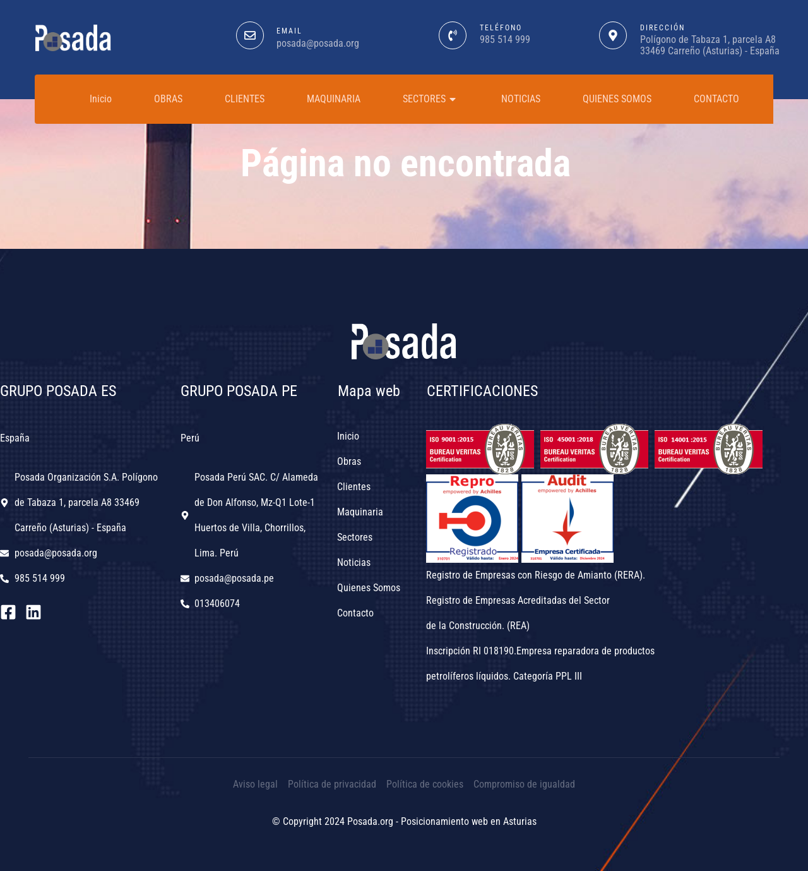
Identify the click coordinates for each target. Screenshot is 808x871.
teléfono (501, 27)
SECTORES (431, 99)
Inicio (101, 99)
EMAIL (289, 31)
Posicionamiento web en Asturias (469, 821)
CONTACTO (716, 99)
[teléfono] (452, 35)
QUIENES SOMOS (617, 99)
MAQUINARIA (333, 99)
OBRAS (168, 99)
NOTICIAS (520, 99)
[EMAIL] (250, 35)
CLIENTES (244, 99)
